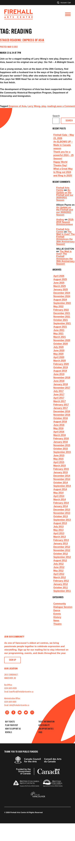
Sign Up (12, 660)
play (43, 106)
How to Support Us (13, 729)
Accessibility (44, 725)
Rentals (8, 732)
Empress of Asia (17, 106)
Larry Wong (34, 106)
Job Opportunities (46, 729)
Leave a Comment (65, 106)
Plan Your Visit (11, 725)
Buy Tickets (10, 722)
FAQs (40, 732)
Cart (69, 3)
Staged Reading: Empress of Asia (22, 40)
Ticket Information (46, 722)
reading (51, 106)
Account (63, 3)
